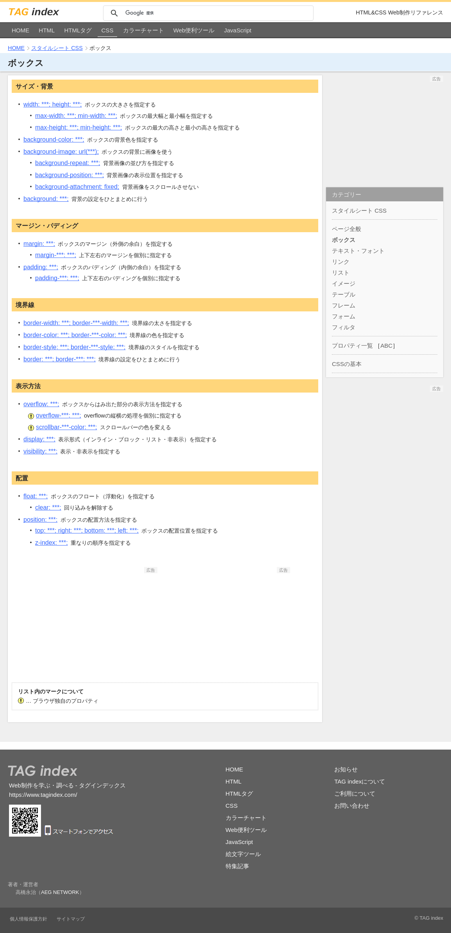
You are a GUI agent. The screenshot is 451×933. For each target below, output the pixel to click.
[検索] (218, 13)
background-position (69, 175)
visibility (40, 451)
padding (40, 267)
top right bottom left (87, 530)
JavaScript (237, 30)
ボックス (343, 239)
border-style (74, 347)
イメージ (343, 283)
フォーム (343, 316)
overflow (41, 404)
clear (48, 507)
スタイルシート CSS (57, 48)
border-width (76, 323)
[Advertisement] (98, 622)
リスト (340, 272)
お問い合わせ (351, 805)
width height (52, 104)
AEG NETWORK (60, 892)
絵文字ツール (243, 854)
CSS (108, 30)
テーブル (343, 294)
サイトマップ (71, 919)
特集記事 (237, 866)
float (35, 496)
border (59, 359)
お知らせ (346, 769)
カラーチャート (143, 30)
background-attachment (77, 186)
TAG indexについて (359, 781)
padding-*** (57, 278)
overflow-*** (58, 415)
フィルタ (343, 327)
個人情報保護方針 (28, 919)
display (39, 439)
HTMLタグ (78, 30)
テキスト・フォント (358, 250)
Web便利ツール (194, 30)
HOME (20, 30)
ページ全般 (346, 229)
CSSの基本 (347, 364)
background (46, 198)
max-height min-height (78, 127)
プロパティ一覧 (352, 345)
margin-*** (55, 255)
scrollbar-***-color (66, 427)
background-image (61, 151)
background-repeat (67, 163)
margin (39, 243)
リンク (340, 261)
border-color (75, 335)
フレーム (343, 305)
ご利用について (354, 793)
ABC (386, 345)
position (40, 519)
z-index (51, 542)
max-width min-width (76, 115)
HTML (47, 30)
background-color (53, 139)
